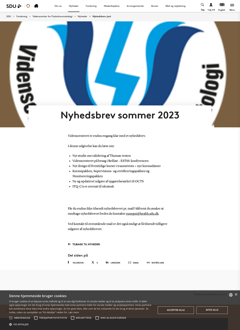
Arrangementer (135, 5)
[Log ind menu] (211, 6)
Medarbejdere (111, 5)
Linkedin (113, 262)
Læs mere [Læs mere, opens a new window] (73, 312)
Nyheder (73, 5)
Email (133, 262)
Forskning (91, 5)
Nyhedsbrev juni (102, 16)
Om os (58, 5)
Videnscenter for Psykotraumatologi (52, 16)
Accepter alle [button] (176, 310)
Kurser (154, 5)
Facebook (76, 262)
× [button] (236, 294)
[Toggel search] (202, 6)
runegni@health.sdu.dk (142, 213)
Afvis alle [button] (212, 309)
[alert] (120, 310)
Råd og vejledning (175, 5)
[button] (10, 318)
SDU (8, 16)
